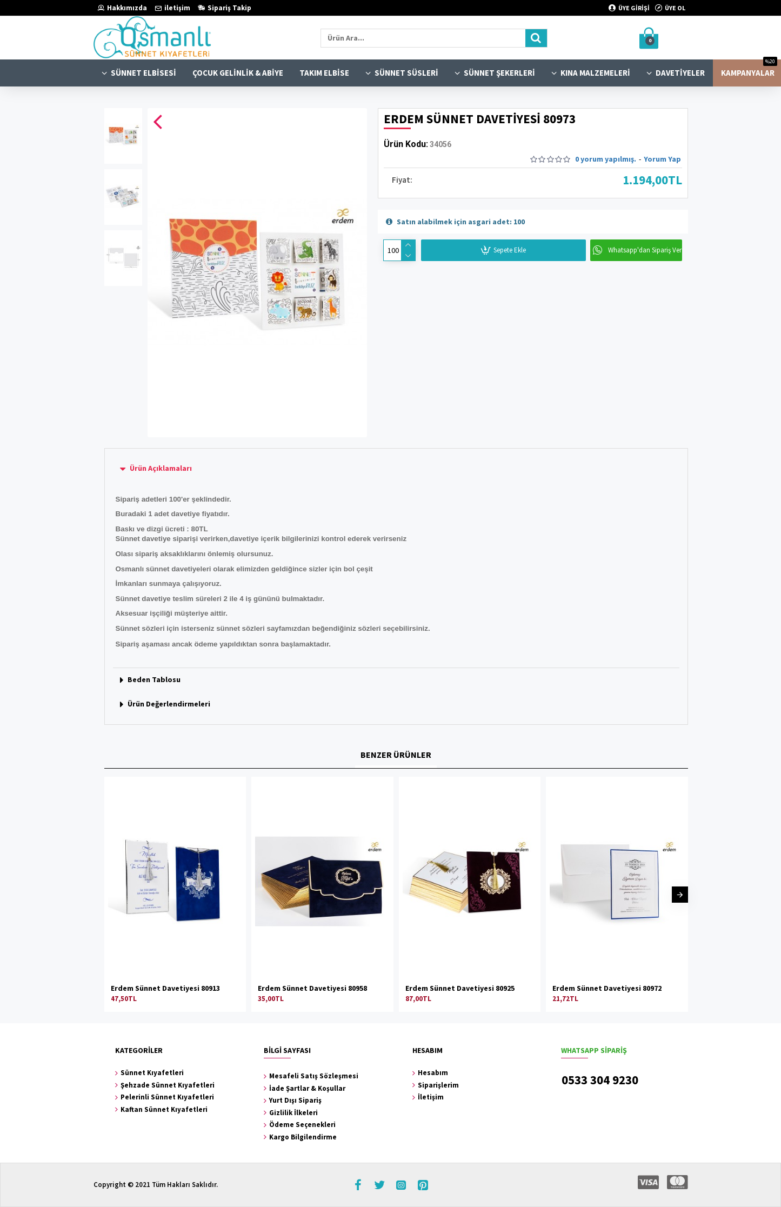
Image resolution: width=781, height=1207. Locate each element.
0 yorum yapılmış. (605, 159)
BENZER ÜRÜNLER (396, 754)
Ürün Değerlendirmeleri (169, 704)
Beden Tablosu (154, 679)
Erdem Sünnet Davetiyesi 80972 (607, 988)
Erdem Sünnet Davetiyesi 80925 (460, 988)
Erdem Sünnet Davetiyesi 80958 (312, 988)
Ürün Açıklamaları (161, 468)
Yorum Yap (662, 159)
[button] (680, 894)
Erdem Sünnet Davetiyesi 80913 (165, 988)
